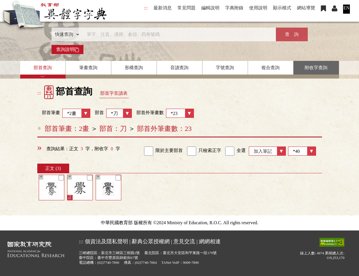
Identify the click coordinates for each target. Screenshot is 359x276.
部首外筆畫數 (165, 113)
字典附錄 (234, 7)
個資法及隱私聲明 (106, 241)
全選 (235, 151)
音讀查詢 (179, 67)
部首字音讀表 (114, 93)
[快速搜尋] (177, 34)
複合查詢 (270, 67)
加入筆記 (263, 151)
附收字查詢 (316, 67)
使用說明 (258, 7)
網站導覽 (306, 7)
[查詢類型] (66, 34)
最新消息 (162, 7)
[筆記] (61, 177)
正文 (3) (53, 168)
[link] (148, 151)
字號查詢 (225, 67)
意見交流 (184, 241)
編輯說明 (210, 7)
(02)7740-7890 (108, 263)
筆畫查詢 (88, 67)
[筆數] (302, 151)
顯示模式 (282, 7)
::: (146, 7)
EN (346, 7)
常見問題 (186, 7)
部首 (113, 113)
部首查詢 (43, 67)
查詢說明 (67, 49)
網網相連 (210, 241)
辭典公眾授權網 (151, 241)
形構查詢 (134, 67)
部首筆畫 (63, 113)
